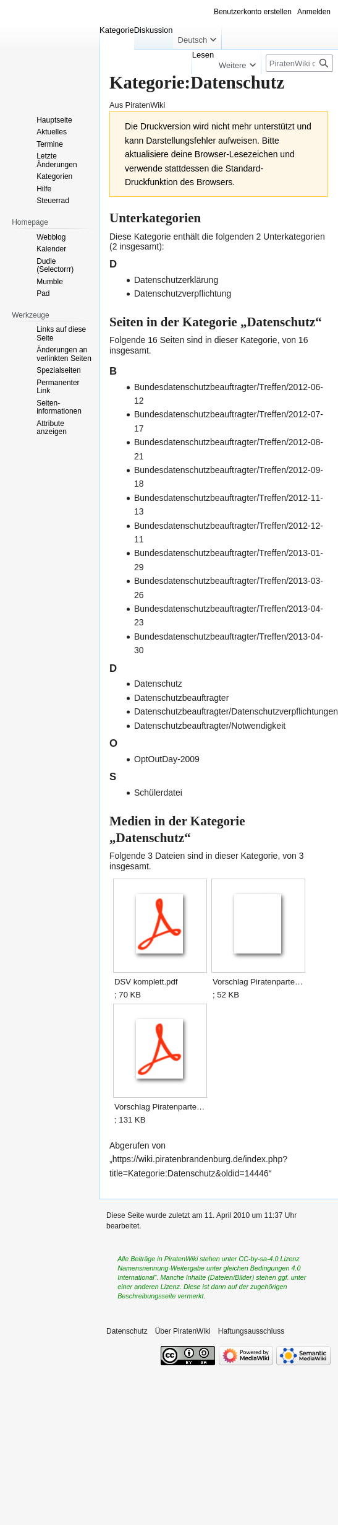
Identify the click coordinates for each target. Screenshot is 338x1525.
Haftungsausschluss (251, 1331)
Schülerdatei (158, 792)
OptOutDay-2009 (167, 759)
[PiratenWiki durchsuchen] (299, 63)
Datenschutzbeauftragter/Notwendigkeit (209, 726)
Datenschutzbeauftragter (181, 698)
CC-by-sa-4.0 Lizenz (269, 1258)
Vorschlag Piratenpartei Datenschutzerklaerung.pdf (159, 1106)
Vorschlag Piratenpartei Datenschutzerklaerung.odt (258, 981)
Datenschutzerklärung (176, 280)
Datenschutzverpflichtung (182, 293)
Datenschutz (158, 684)
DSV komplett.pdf (145, 981)
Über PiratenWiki (183, 1331)
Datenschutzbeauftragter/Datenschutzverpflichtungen (236, 711)
